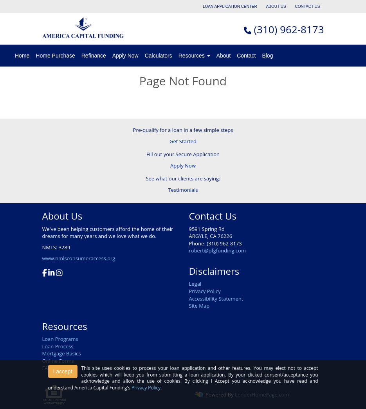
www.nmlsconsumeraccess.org (78, 258)
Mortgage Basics (61, 353)
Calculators (158, 55)
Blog (267, 55)
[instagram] (59, 273)
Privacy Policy (205, 291)
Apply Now (125, 55)
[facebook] (44, 273)
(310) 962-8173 (289, 29)
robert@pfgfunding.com (217, 250)
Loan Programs (60, 338)
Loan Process (58, 346)
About (223, 55)
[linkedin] (51, 273)
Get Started (183, 141)
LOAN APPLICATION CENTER (230, 6)
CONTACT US (307, 6)
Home (22, 55)
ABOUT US (276, 6)
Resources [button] (194, 55)
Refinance (93, 55)
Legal (195, 283)
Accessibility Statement (216, 298)
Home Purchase (55, 55)
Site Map (199, 305)
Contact (246, 55)
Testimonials (183, 189)
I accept (62, 371)
